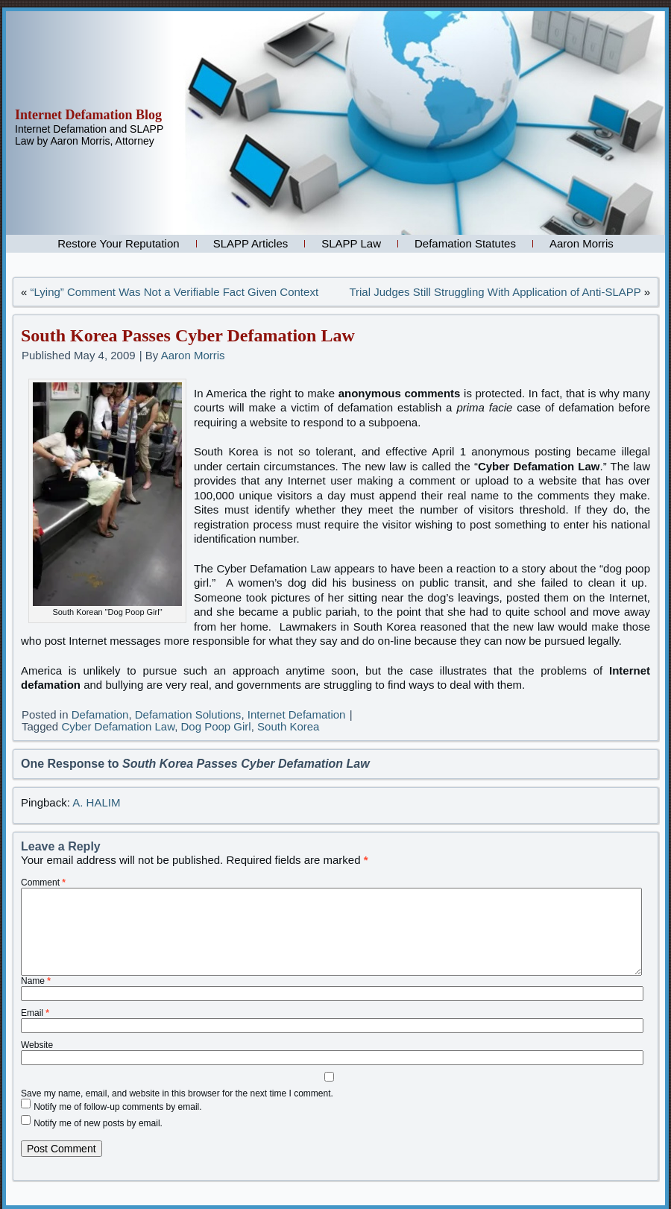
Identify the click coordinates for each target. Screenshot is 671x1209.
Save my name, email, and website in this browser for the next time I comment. (177, 1093)
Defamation (100, 714)
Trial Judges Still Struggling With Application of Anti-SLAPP (494, 291)
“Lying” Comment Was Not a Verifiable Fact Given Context (175, 291)
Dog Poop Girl (215, 726)
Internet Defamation (297, 714)
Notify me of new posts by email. (98, 1123)
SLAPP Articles (251, 243)
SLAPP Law (351, 243)
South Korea (288, 726)
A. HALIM (96, 802)
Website (37, 1045)
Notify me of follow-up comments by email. (117, 1107)
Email (35, 1013)
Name (36, 981)
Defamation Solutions (188, 714)
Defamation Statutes (465, 243)
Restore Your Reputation (118, 243)
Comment (43, 882)
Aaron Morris (581, 243)
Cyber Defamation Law (117, 726)
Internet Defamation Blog (88, 114)
